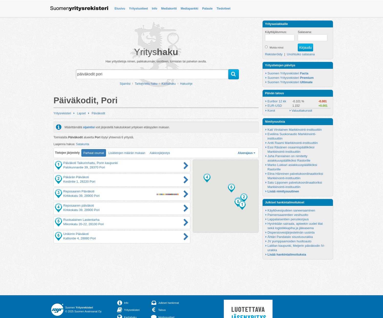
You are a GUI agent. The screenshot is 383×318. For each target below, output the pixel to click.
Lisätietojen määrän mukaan (126, 153)
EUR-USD (274, 105)
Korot (271, 110)
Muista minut (277, 47)
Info (154, 8)
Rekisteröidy (274, 54)
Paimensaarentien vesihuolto (287, 215)
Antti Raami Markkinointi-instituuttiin (292, 143)
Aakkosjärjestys (160, 153)
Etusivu (120, 8)
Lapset (81, 113)
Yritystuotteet (138, 8)
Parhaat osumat (93, 153)
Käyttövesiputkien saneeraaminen (291, 210)
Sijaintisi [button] (125, 83)
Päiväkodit (98, 113)
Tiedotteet (223, 8)
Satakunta (82, 144)
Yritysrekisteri (62, 113)
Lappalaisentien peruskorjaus (288, 219)
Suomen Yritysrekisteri (287, 73)
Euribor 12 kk (276, 101)
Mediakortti (169, 8)
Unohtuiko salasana (301, 54)
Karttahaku (169, 83)
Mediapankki (189, 8)
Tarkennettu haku (146, 83)
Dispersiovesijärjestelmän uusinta (291, 232)
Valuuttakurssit (302, 110)
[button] (242, 205)
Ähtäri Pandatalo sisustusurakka (290, 237)
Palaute (207, 8)
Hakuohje (186, 83)
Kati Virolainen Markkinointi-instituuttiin (294, 129)
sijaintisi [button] (89, 127)
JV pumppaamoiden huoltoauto (289, 241)
